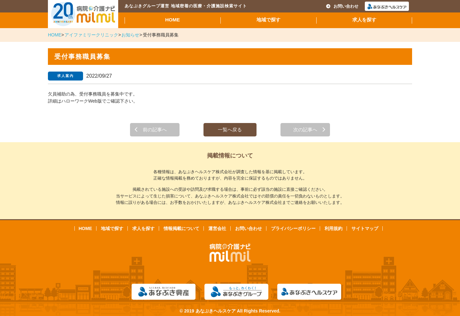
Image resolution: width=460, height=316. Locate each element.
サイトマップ (364, 228)
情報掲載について (181, 228)
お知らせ (130, 34)
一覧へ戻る (230, 129)
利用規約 (333, 228)
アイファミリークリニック (91, 34)
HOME (172, 19)
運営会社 (217, 228)
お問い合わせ (342, 6)
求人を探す (364, 19)
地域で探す (268, 19)
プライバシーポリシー (293, 228)
